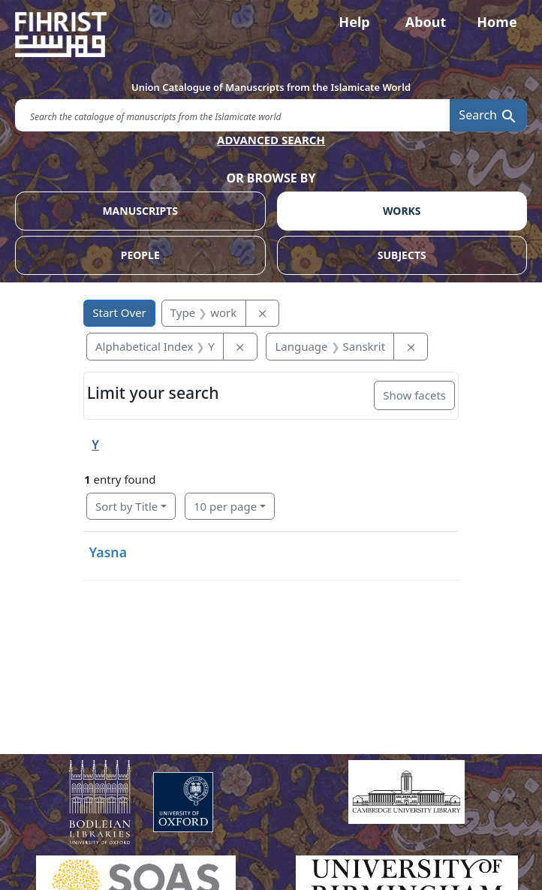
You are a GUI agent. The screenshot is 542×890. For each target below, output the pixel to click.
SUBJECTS (402, 255)
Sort (126, 506)
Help (354, 22)
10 (225, 506)
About (426, 22)
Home (496, 22)
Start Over (119, 312)
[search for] (232, 115)
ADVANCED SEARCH (271, 139)
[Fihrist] (271, 34)
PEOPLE (140, 255)
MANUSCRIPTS (140, 211)
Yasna (108, 552)
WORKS (402, 211)
